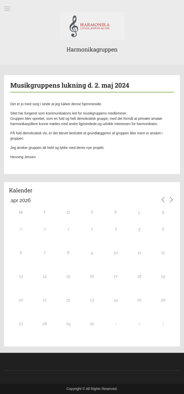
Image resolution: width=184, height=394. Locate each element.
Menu (9, 8)
